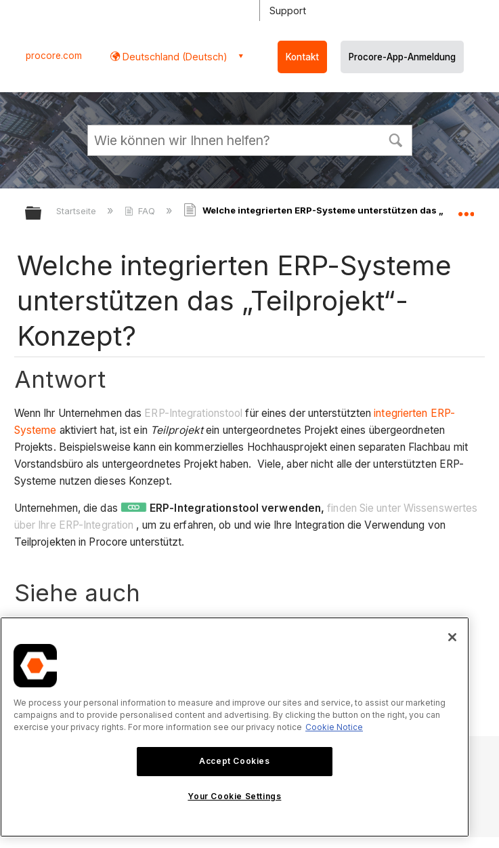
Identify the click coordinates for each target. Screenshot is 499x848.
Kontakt (302, 57)
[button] (396, 139)
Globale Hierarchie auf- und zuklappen (42, 214)
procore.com (54, 55)
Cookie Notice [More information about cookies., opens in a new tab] (334, 727)
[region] (234, 727)
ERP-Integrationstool (193, 413)
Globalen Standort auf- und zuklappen (466, 208)
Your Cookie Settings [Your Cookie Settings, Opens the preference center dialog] (234, 796)
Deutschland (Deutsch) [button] (173, 56)
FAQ (141, 210)
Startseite (77, 210)
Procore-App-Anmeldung (402, 57)
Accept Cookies (234, 761)
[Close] (452, 637)
